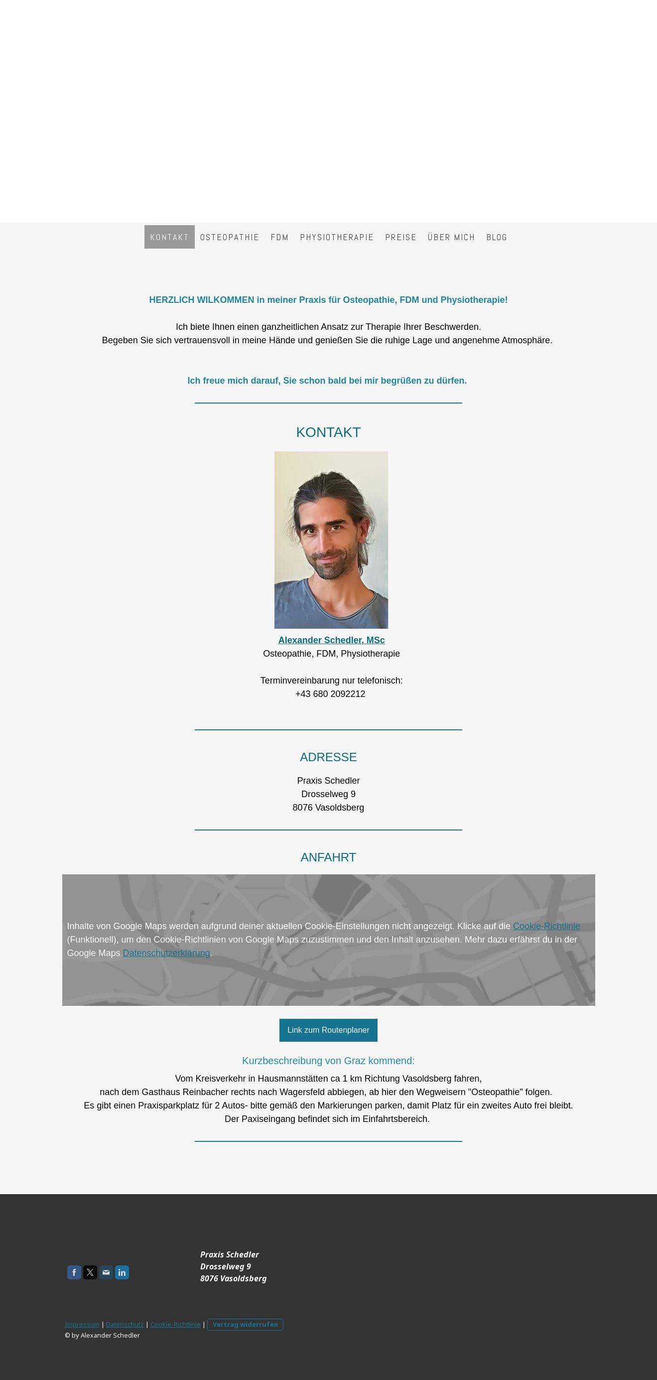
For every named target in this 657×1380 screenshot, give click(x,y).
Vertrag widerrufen (245, 1324)
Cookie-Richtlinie (546, 926)
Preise (401, 237)
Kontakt (169, 237)
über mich (451, 237)
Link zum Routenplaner (328, 1030)
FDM (279, 237)
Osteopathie (230, 237)
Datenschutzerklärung (166, 953)
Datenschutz (125, 1324)
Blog (497, 237)
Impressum (82, 1324)
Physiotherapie (337, 237)
